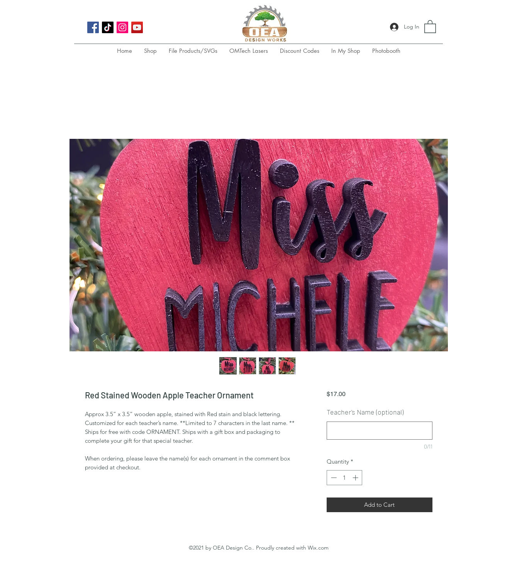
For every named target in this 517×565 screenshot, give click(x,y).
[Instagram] (122, 27)
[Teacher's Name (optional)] (379, 430)
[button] (430, 26)
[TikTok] (108, 27)
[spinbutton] (344, 478)
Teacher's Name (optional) (365, 412)
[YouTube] (137, 27)
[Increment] (356, 478)
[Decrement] (333, 478)
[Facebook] (93, 27)
